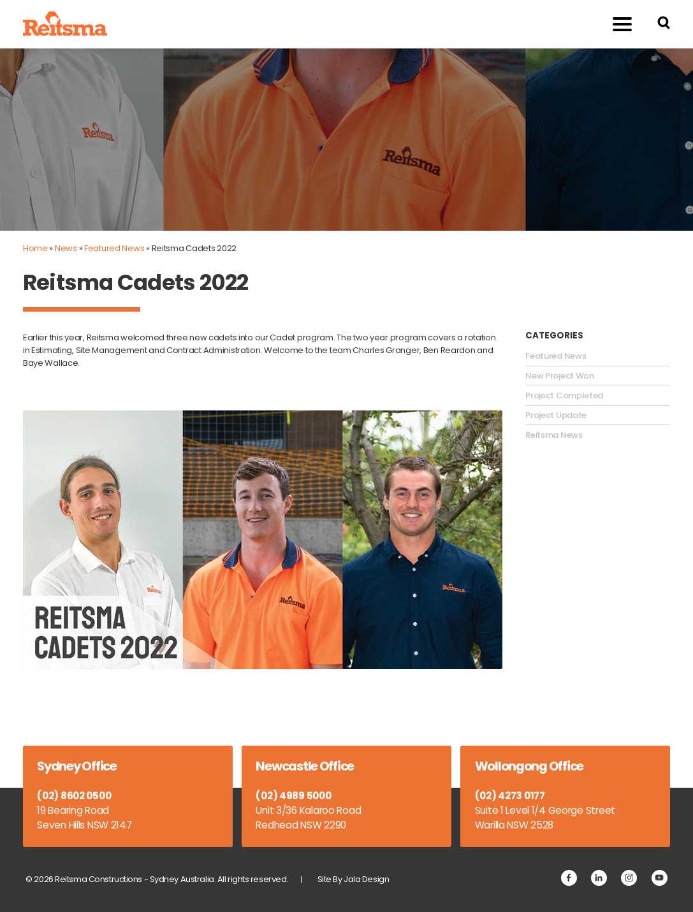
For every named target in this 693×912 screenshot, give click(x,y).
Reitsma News (553, 435)
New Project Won (559, 376)
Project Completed (564, 396)
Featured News (114, 248)
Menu (615, 23)
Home (35, 248)
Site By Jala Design (353, 879)
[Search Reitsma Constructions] (663, 24)
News (66, 248)
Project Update (556, 415)
